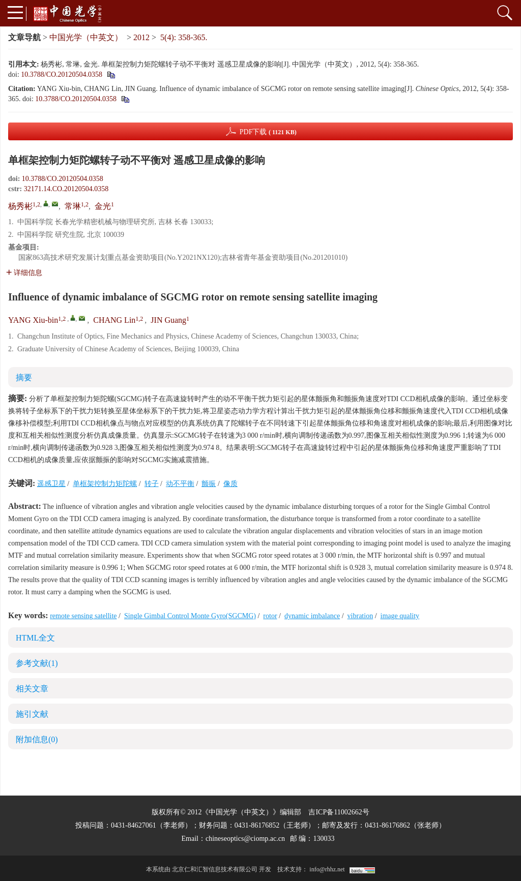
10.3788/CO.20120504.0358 (61, 74)
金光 (103, 206)
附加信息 (37, 739)
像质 (230, 484)
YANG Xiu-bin (33, 320)
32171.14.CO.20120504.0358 (66, 189)
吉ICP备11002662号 (338, 812)
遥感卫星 (51, 484)
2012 (141, 37)
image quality (400, 616)
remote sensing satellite (83, 616)
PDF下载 (268, 132)
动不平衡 (180, 484)
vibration (360, 616)
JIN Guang (168, 320)
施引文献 (32, 714)
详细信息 (24, 273)
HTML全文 (35, 637)
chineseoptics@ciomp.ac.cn (245, 838)
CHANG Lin (114, 320)
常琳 (73, 206)
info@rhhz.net (326, 869)
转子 (151, 484)
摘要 (24, 377)
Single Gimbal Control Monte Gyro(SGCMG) (190, 616)
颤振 (208, 484)
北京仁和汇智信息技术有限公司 (214, 869)
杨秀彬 (20, 206)
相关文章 (32, 688)
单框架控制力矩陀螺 (105, 484)
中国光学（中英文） (86, 37)
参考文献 (37, 663)
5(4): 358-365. (183, 37)
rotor (270, 616)
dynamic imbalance (312, 616)
